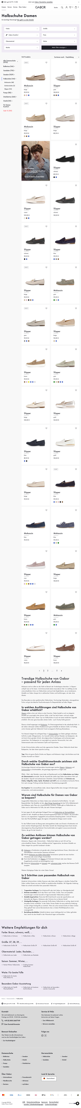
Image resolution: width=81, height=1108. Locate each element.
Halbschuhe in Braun (49, 936)
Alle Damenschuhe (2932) (9, 61)
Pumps (5, 1063)
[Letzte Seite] (57, 670)
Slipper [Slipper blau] (56, 250)
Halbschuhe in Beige (69, 936)
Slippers (24, 713)
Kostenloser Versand (42, 1003)
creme (24, 218)
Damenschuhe (11, 998)
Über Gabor (22, 7)
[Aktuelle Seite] (44, 670)
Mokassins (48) (9, 82)
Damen (4, 7)
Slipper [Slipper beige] (56, 127)
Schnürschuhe (26, 769)
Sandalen (6, 1067)
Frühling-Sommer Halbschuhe (28, 965)
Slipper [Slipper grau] (56, 86)
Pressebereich (26, 1077)
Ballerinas (6, 1056)
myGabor (25, 1084)
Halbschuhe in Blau (29, 936)
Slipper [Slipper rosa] (27, 574)
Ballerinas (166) (8, 66)
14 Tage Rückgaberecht (58, 1003)
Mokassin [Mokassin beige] (28, 86)
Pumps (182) (7, 92)
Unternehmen (7, 1077)
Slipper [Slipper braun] (27, 372)
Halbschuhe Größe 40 (50, 945)
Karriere (5, 1084)
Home (3, 998)
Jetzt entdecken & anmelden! (34, 176)
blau (28, 95)
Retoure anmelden (49, 1024)
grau (54, 95)
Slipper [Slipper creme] (27, 209)
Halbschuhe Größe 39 (30, 945)
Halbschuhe (6, 1060)
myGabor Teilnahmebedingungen (33, 1104)
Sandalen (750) (8, 70)
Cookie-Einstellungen (51, 1104)
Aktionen (25, 1080)
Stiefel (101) (7, 101)
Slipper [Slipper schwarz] (56, 168)
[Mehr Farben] (34, 382)
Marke (22, 47)
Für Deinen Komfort (6, 105)
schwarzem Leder (56, 863)
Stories (15, 7)
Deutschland (48, 1078)
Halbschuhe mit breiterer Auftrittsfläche (30, 988)
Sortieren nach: (59, 57)
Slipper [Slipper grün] (56, 372)
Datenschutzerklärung (33, 1102)
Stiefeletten (26, 1063)
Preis (59, 35)
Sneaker (25, 1056)
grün (54, 300)
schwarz (54, 177)
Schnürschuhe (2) (9, 85)
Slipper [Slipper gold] (56, 413)
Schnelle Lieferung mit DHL (25, 1003)
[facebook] (45, 1035)
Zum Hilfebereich (48, 1020)
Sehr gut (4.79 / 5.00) (8, 1003)
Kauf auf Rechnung (73, 1003)
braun (56, 95)
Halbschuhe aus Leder (10, 955)
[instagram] (42, 1035)
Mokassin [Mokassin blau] (28, 533)
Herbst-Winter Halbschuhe (11, 965)
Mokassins (44, 724)
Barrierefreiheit (54, 1102)
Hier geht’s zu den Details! (25, 20)
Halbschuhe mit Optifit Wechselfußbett (10, 988)
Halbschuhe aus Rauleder (31, 955)
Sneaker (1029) (8, 74)
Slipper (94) (8, 89)
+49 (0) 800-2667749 (11, 1020)
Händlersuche (7, 1080)
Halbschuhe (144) (9, 79)
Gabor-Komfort (22, 35)
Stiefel (24, 1060)
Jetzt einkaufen (73, 52)
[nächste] (61, 670)
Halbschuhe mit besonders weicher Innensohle (51, 988)
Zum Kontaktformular (11, 1024)
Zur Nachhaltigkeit (9, 1040)
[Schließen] (79, 2)
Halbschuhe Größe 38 (10, 945)
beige (24, 95)
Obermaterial (22, 41)
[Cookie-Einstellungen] (77, 1103)
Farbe (22, 28)
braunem (44, 863)
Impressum (44, 1102)
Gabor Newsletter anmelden (44, 2)
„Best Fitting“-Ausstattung (52, 803)
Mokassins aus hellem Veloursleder (39, 854)
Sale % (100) (7, 111)
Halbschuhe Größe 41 (69, 945)
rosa (26, 95)
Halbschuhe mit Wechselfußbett (65, 812)
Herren (9, 7)
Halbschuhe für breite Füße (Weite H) (10, 976)
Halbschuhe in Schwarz (10, 936)
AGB (23, 1102)
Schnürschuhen (53, 733)
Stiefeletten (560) (9, 97)
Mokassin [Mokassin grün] (58, 291)
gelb (28, 382)
